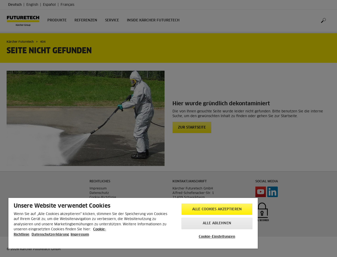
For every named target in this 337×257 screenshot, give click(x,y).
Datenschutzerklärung (50, 234)
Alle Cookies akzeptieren (217, 209)
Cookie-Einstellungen (217, 237)
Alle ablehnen (217, 223)
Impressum (80, 234)
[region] (133, 223)
